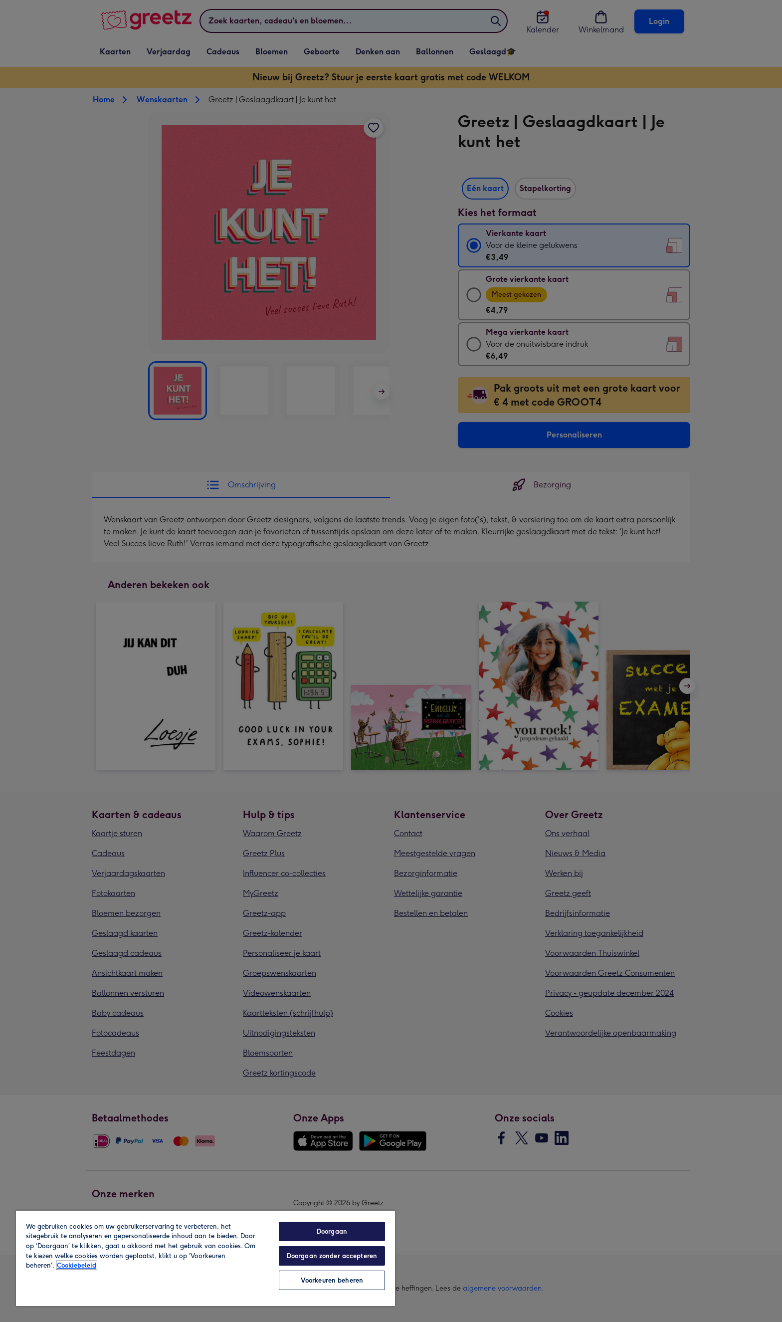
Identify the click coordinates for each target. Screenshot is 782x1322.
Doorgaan (332, 1231)
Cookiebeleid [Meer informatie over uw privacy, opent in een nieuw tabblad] (76, 1265)
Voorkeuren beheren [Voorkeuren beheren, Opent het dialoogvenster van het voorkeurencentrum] (332, 1280)
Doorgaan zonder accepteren (332, 1256)
